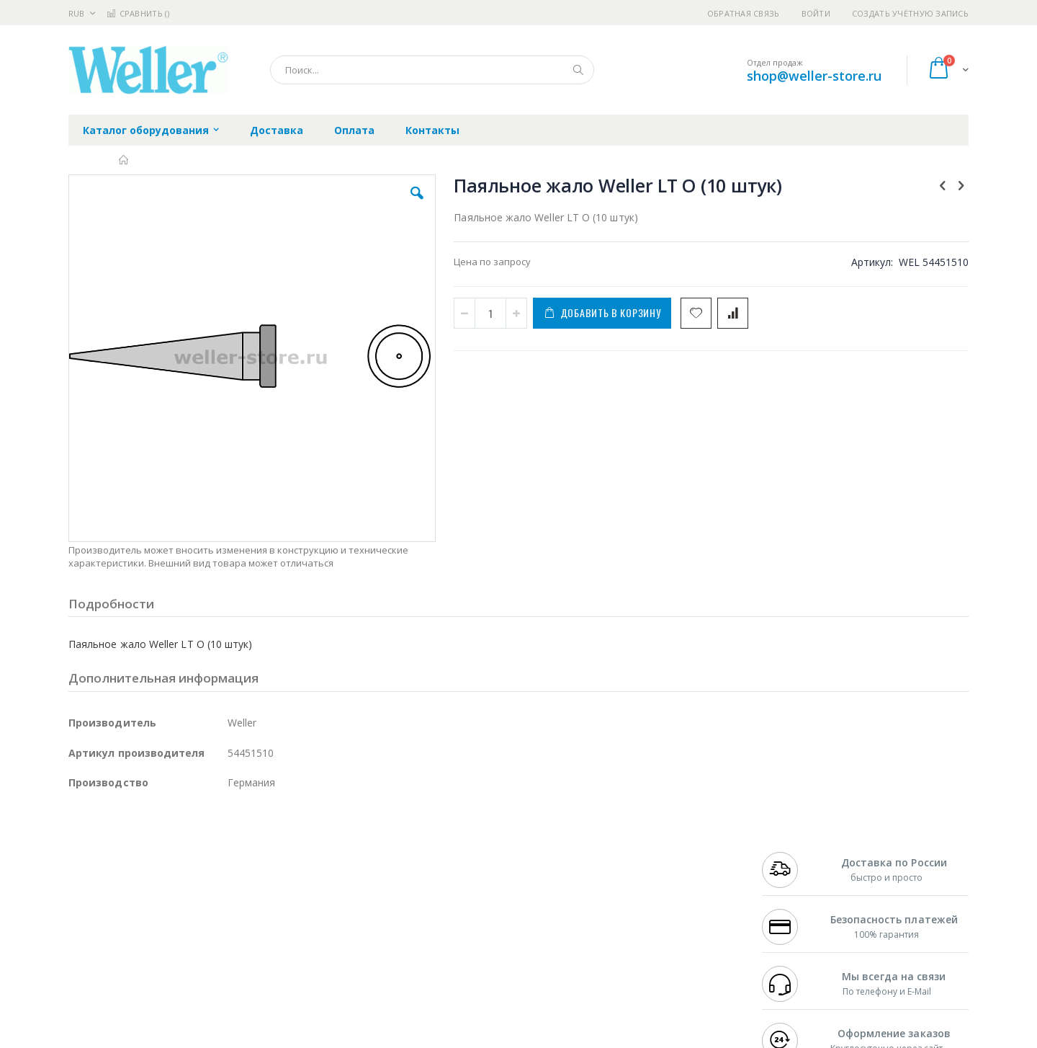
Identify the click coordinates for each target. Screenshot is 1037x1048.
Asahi (224, 895)
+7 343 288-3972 (793, 880)
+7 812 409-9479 (793, 867)
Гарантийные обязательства (443, 852)
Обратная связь (743, 13)
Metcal (177, 867)
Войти (816, 13)
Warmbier (137, 951)
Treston (85, 951)
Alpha (144, 895)
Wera (180, 979)
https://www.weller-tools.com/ (308, 1037)
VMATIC (239, 951)
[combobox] (432, 69)
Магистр (285, 867)
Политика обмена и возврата (444, 880)
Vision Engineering (108, 923)
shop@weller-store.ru (814, 75)
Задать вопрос (410, 951)
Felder (184, 895)
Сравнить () (138, 13)
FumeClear (126, 867)
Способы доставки (649, 880)
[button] (325, 204)
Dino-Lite (182, 923)
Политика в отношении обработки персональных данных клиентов (456, 916)
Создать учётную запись (910, 13)
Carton (229, 923)
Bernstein (89, 979)
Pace (181, 852)
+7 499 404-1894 (793, 852)
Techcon (191, 951)
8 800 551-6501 (797, 895)
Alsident (265, 852)
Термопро (229, 867)
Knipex (140, 979)
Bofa (78, 867)
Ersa (120, 852)
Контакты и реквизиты (659, 852)
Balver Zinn (93, 895)
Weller (220, 852)
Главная (124, 160)
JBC (150, 852)
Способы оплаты (644, 908)
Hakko (82, 852)
